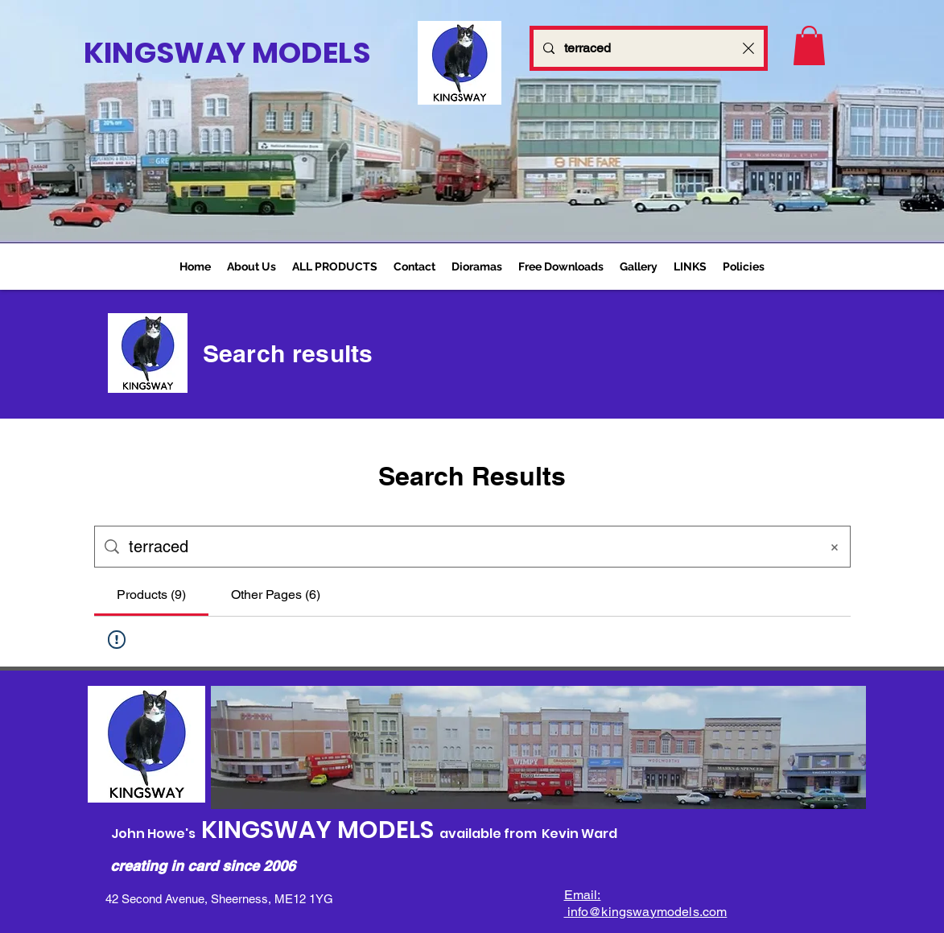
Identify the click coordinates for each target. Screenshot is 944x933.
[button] (334, 266)
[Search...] (648, 48)
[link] (809, 45)
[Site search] (469, 546)
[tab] (151, 595)
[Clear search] (748, 48)
